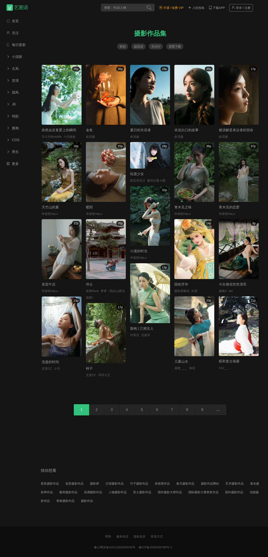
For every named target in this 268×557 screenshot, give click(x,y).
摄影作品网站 (210, 483)
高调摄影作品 (93, 492)
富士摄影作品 (142, 492)
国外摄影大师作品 (170, 492)
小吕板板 (69, 136)
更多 (12, 164)
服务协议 (122, 536)
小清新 (14, 57)
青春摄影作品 (65, 501)
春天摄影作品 (185, 483)
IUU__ (223, 368)
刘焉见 (134, 335)
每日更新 (16, 45)
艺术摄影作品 (234, 483)
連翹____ (180, 368)
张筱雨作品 (162, 483)
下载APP (217, 8)
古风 (12, 68)
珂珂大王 (104, 375)
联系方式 (157, 536)
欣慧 (194, 291)
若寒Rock (92, 291)
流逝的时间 (50, 362)
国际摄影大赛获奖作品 (203, 492)
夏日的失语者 (140, 130)
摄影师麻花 (181, 291)
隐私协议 (140, 536)
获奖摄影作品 (50, 483)
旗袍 (12, 128)
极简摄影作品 (68, 492)
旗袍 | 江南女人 (142, 328)
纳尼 (192, 368)
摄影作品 (87, 501)
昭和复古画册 (229, 361)
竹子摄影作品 (139, 483)
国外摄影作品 (234, 492)
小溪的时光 (138, 251)
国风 (12, 92)
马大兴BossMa (52, 136)
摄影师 (94, 483)
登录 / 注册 (241, 8)
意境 (12, 80)
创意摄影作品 (74, 483)
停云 (89, 284)
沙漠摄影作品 (115, 483)
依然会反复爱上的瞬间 (59, 130)
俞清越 (90, 136)
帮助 (108, 536)
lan (231, 291)
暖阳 (89, 207)
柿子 (89, 368)
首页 (12, 21)
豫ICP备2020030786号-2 (155, 547)
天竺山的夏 (50, 207)
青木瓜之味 (183, 207)
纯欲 (12, 116)
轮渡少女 (137, 174)
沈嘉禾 (145, 335)
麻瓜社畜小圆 (156, 180)
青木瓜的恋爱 (229, 207)
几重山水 (181, 361)
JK (11, 104)
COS (12, 140)
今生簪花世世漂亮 (232, 284)
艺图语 (21, 7)
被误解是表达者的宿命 (236, 130)
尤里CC (47, 368)
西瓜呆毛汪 (137, 180)
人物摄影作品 (118, 492)
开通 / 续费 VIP (171, 8)
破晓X (223, 291)
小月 (57, 368)
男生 (12, 152)
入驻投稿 (196, 8)
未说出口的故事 (186, 130)
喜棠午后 (48, 284)
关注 (12, 33)
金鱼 (89, 130)
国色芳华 (181, 284)
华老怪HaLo (50, 213)
